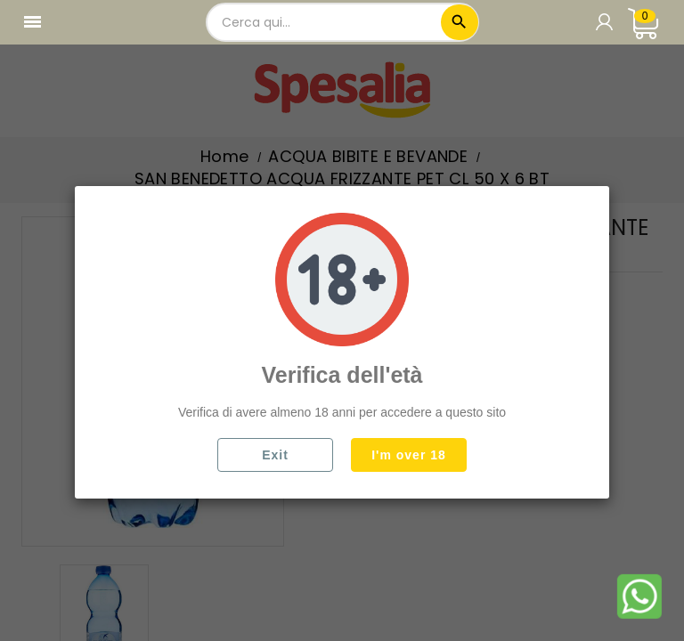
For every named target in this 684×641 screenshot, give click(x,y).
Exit (275, 455)
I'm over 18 (408, 455)
